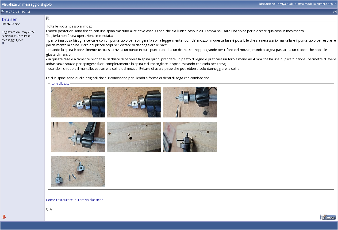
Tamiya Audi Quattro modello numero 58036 (306, 4)
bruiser (9, 19)
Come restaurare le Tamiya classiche (74, 199)
